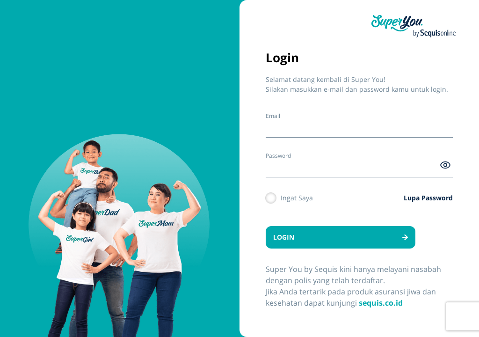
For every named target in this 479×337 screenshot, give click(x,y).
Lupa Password (428, 197)
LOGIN (340, 237)
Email (273, 116)
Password (278, 156)
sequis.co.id (381, 303)
